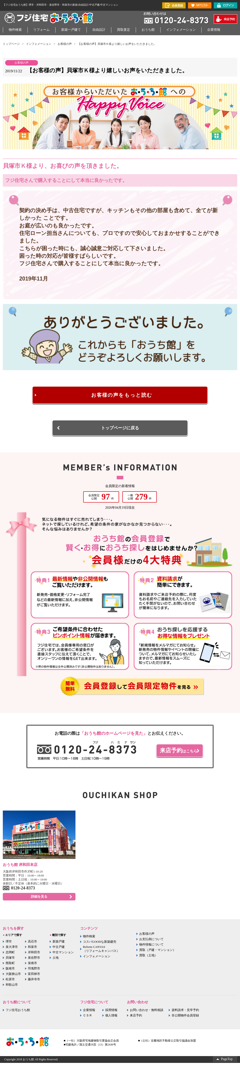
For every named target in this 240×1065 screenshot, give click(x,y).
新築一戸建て (71, 29)
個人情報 (111, 1017)
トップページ (11, 44)
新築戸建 (58, 943)
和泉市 (32, 949)
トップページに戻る (120, 429)
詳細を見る (39, 898)
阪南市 (10, 970)
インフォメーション (181, 29)
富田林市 (34, 976)
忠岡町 (10, 954)
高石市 (32, 943)
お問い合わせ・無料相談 (146, 1012)
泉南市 (32, 965)
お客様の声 (65, 44)
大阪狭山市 (13, 976)
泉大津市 (12, 949)
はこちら (174, 752)
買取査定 (123, 29)
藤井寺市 (34, 981)
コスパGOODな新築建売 (99, 944)
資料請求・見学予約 (185, 1012)
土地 (55, 959)
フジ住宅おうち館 (18, 1012)
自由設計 (98, 29)
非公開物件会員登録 (185, 1017)
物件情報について (151, 946)
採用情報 (111, 1012)
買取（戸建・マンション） (157, 952)
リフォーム (41, 29)
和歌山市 (12, 986)
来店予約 (136, 1017)
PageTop (226, 1061)
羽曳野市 (34, 970)
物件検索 (15, 29)
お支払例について (151, 941)
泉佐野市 (34, 959)
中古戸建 (58, 949)
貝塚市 (10, 959)
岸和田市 (34, 954)
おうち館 (148, 29)
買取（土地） (148, 957)
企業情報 (213, 29)
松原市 (10, 981)
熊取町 (10, 965)
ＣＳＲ (87, 1017)
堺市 (9, 943)
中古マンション (63, 954)
